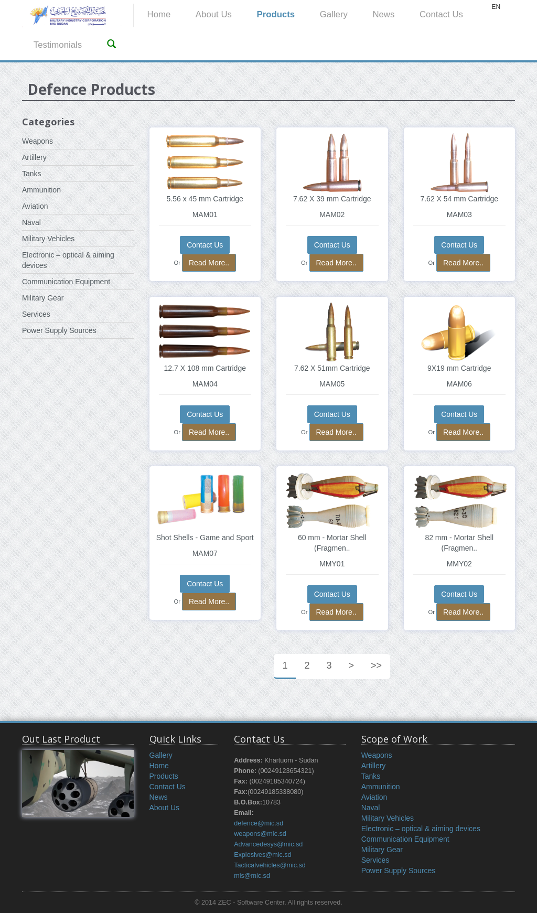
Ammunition (41, 190)
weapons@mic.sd (260, 833)
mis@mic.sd (252, 875)
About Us (214, 14)
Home (159, 14)
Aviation (35, 206)
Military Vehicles (48, 238)
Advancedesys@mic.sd (268, 844)
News (383, 14)
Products (275, 14)
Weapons (37, 141)
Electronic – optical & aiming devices (420, 828)
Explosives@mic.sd (262, 854)
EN (495, 6)
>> (376, 665)
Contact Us (441, 14)
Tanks (31, 173)
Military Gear (42, 298)
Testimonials (58, 45)
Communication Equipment (66, 281)
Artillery (34, 157)
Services (36, 314)
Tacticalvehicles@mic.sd (270, 865)
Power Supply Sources (59, 330)
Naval (31, 222)
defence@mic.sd (258, 823)
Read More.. (209, 263)
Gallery (334, 14)
